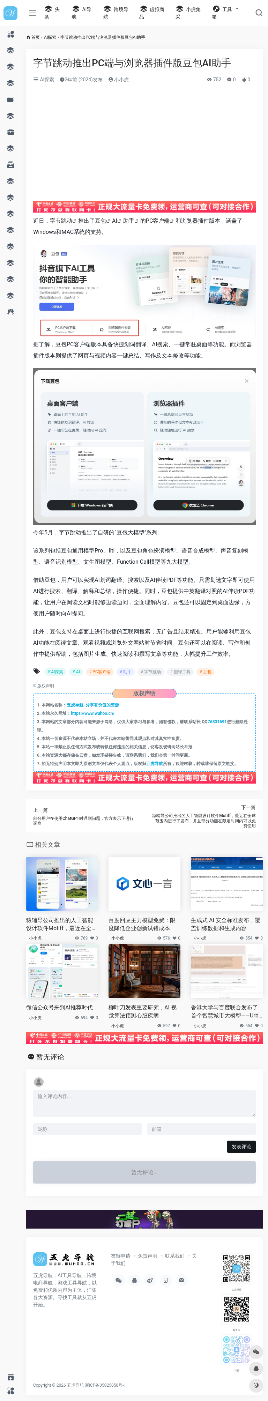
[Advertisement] (126, 149)
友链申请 (121, 1256)
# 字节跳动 (151, 671)
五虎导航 (154, 763)
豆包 (100, 220)
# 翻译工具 (180, 671)
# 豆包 (205, 671)
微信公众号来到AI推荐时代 (59, 1007)
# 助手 (126, 671)
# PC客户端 (100, 671)
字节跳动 (61, 220)
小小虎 (118, 79)
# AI (76, 671)
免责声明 (147, 1256)
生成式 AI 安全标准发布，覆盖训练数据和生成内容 (225, 924)
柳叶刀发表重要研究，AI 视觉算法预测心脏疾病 (143, 1011)
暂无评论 (50, 1057)
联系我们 (175, 1256)
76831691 (217, 721)
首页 (35, 37)
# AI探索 (55, 671)
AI (114, 220)
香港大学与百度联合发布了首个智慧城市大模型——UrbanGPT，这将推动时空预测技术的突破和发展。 (226, 1012)
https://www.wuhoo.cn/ (92, 713)
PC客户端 (158, 220)
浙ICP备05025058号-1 (105, 1385)
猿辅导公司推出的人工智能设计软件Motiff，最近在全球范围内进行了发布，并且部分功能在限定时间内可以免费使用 (61, 925)
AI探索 (50, 37)
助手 (128, 220)
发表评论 (241, 1146)
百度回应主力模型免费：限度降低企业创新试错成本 (142, 924)
